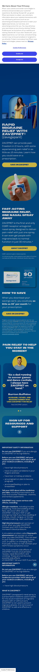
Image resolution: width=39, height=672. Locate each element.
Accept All (19, 59)
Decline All (19, 53)
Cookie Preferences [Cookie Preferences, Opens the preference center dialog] (19, 48)
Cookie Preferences (8, 670)
